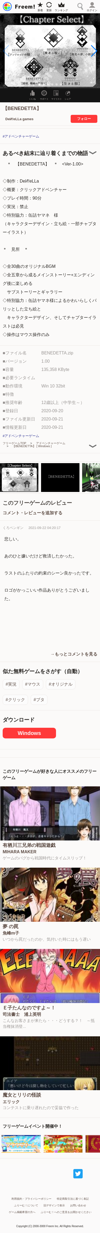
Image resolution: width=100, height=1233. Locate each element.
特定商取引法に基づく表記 (73, 1198)
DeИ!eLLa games (19, 119)
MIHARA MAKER (20, 852)
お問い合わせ (78, 1205)
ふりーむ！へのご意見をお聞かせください (66, 1212)
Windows (29, 733)
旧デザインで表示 (54, 1205)
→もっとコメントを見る (73, 654)
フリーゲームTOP (14, 443)
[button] (93, 51)
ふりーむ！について (26, 1205)
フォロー (84, 119)
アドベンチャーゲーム (50, 443)
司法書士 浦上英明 (22, 1014)
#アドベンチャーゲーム (21, 136)
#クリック (15, 699)
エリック (11, 1102)
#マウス (32, 684)
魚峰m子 (11, 933)
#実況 (11, 684)
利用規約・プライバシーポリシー (31, 1198)
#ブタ (39, 699)
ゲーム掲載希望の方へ (22, 1212)
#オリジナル (61, 684)
